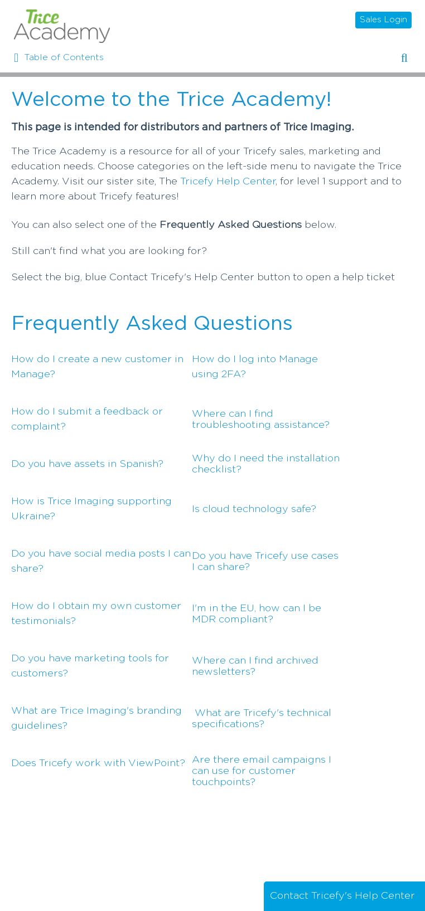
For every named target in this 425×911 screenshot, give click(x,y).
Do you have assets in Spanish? (87, 464)
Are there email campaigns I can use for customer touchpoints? (261, 771)
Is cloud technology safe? (254, 509)
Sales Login (383, 20)
